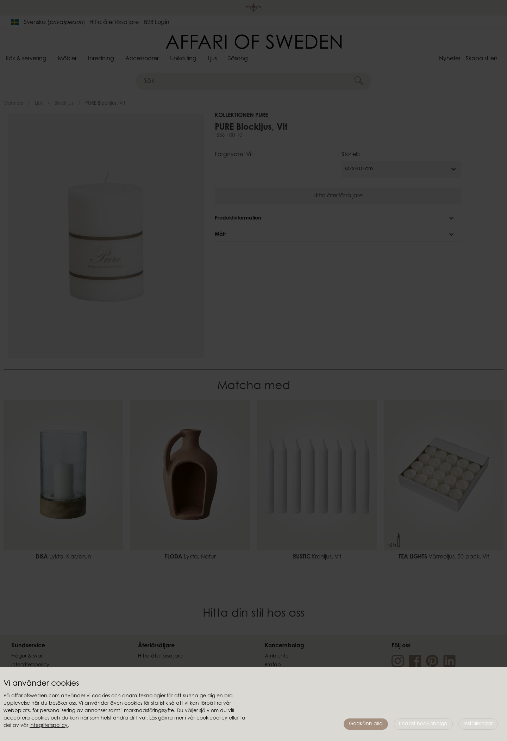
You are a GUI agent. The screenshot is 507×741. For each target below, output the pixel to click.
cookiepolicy (211, 718)
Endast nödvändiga (423, 724)
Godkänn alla (366, 724)
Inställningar (478, 724)
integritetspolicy (49, 725)
